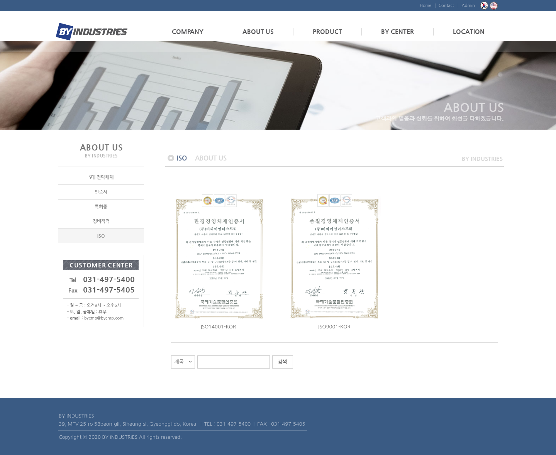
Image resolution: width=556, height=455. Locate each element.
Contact (446, 5)
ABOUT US (258, 31)
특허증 (101, 207)
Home (426, 5)
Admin (468, 5)
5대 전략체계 (101, 177)
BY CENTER (397, 31)
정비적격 (101, 221)
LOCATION (469, 31)
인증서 (101, 192)
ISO (101, 236)
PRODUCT (327, 31)
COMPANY (187, 31)
